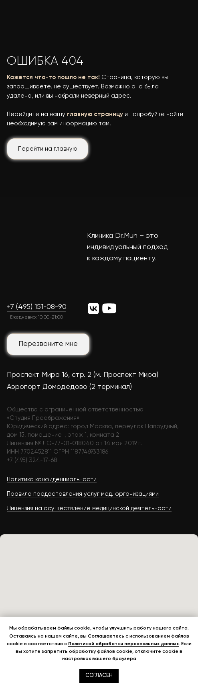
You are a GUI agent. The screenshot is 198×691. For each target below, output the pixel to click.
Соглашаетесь (106, 636)
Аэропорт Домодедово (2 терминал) (69, 386)
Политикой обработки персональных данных (123, 643)
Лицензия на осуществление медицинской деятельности (89, 508)
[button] (48, 344)
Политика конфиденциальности (52, 479)
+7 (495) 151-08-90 (36, 307)
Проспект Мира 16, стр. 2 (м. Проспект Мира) (82, 374)
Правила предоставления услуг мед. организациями (83, 494)
